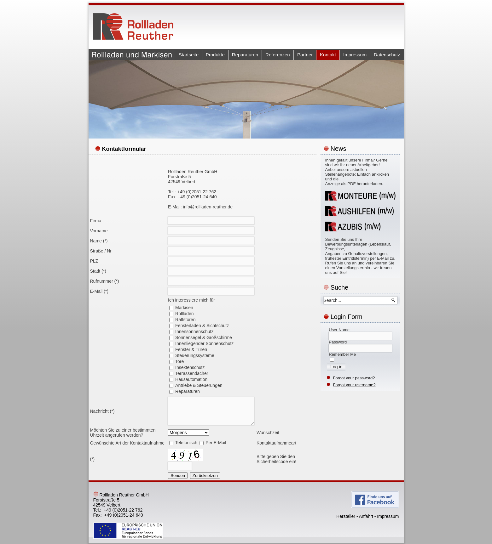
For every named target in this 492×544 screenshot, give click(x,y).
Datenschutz (387, 54)
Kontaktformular (124, 149)
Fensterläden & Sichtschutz (202, 325)
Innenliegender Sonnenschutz (204, 343)
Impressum (355, 54)
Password (338, 342)
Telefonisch (186, 442)
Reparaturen (245, 54)
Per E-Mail (215, 442)
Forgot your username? (354, 384)
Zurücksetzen (205, 475)
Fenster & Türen (191, 349)
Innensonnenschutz (194, 331)
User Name (339, 329)
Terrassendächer (191, 373)
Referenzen (277, 54)
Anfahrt (366, 516)
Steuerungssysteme (194, 355)
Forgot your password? (354, 378)
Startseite (189, 54)
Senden (178, 475)
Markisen (184, 307)
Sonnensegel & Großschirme (203, 337)
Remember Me (342, 354)
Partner (305, 54)
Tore (179, 361)
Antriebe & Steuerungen (198, 385)
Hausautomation (191, 379)
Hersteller (345, 516)
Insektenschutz (190, 367)
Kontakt (328, 54)
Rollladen (184, 313)
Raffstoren (185, 319)
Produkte (215, 54)
